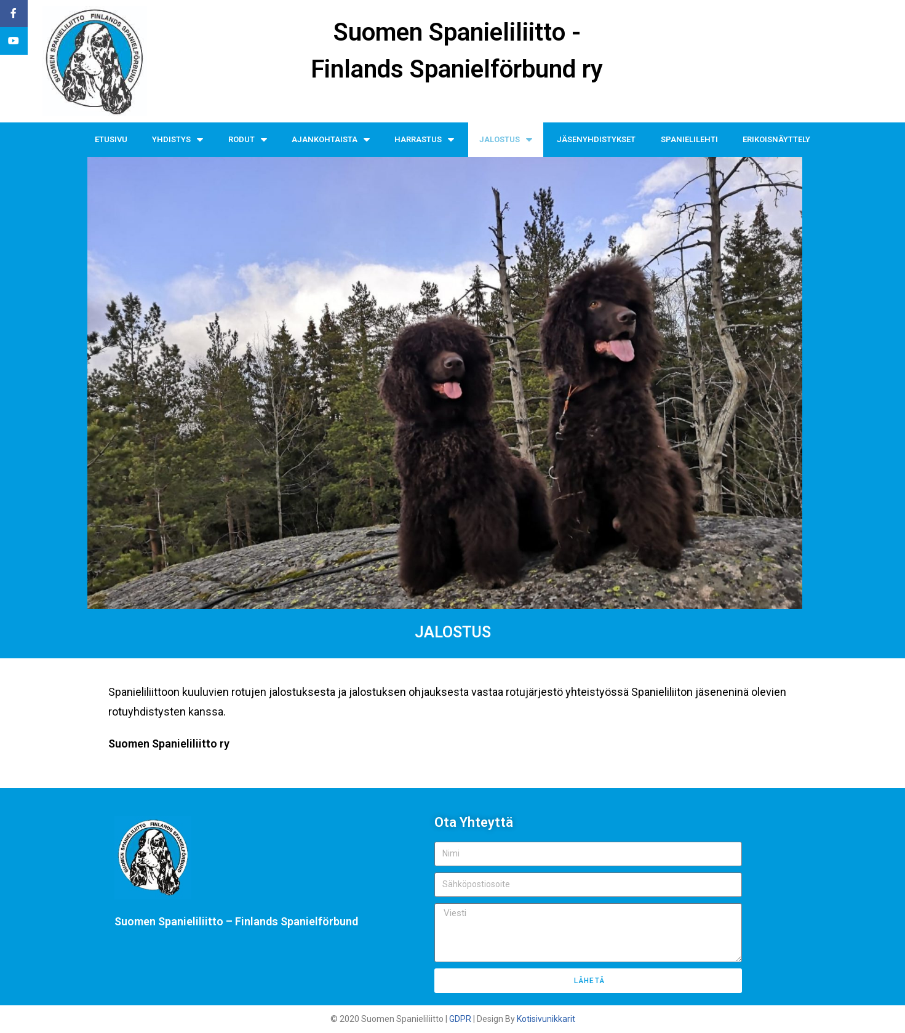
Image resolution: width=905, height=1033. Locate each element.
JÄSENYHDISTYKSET (596, 139)
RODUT (247, 139)
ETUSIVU (111, 139)
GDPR (460, 1019)
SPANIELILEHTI (689, 139)
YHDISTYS (177, 139)
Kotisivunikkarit (546, 1019)
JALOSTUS (505, 139)
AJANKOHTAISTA (331, 139)
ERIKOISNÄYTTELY (776, 139)
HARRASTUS (424, 139)
